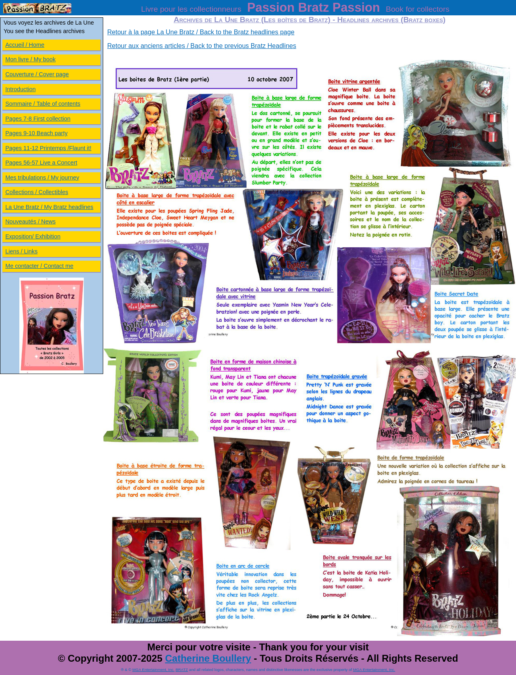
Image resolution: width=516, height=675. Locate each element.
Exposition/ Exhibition (32, 236)
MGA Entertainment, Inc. (153, 669)
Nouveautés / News (30, 221)
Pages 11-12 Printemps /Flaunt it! (48, 148)
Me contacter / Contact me (39, 266)
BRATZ (181, 669)
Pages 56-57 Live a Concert (41, 162)
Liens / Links (21, 251)
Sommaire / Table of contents (42, 103)
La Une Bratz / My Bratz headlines (49, 207)
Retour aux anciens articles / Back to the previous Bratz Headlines (201, 45)
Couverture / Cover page (37, 74)
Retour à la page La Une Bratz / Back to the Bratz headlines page (200, 32)
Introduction (20, 89)
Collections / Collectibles (36, 192)
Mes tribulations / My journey (42, 177)
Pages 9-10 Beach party (36, 133)
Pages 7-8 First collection (38, 118)
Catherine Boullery (208, 658)
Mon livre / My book (30, 59)
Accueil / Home (24, 45)
